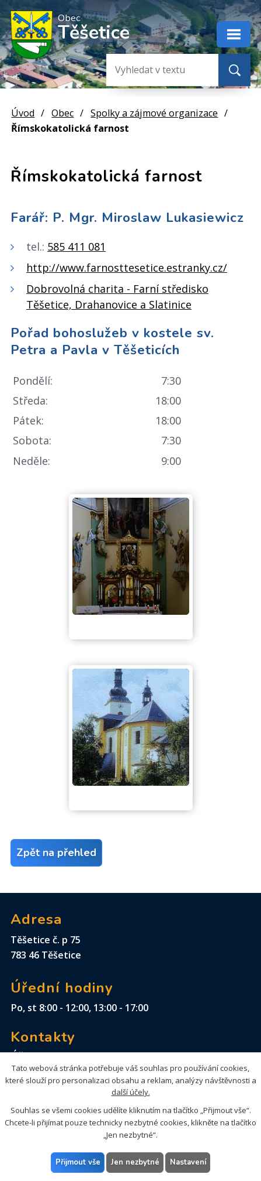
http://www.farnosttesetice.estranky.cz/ (126, 268)
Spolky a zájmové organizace (154, 113)
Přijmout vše (77, 1161)
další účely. (131, 1092)
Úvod (22, 113)
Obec (62, 113)
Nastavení (188, 1161)
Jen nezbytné (135, 1161)
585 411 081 (76, 246)
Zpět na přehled (56, 852)
